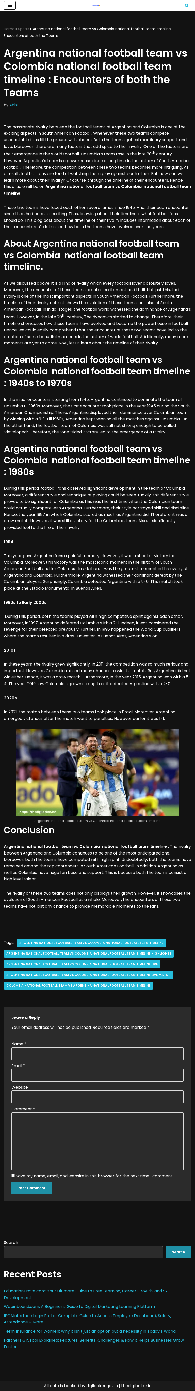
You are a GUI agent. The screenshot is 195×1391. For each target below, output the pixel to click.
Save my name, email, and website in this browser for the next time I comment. (94, 1176)
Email (18, 1066)
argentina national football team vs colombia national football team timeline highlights (88, 953)
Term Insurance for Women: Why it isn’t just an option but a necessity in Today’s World (90, 1331)
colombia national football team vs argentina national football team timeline (78, 985)
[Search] (187, 5)
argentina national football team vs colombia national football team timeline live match (88, 975)
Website (19, 1087)
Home (9, 28)
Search (11, 1242)
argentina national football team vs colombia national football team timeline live (82, 964)
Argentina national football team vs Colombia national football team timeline (91, 943)
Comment (23, 1109)
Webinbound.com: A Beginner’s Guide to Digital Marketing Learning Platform (80, 1306)
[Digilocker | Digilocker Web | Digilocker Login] (97, 5)
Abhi (13, 104)
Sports (23, 28)
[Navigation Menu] (10, 5)
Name (18, 1044)
